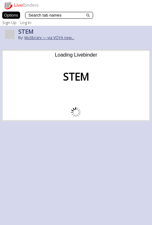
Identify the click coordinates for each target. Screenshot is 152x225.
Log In (25, 22)
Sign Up (9, 22)
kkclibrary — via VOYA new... (49, 37)
